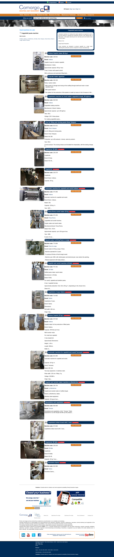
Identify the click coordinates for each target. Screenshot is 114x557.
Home (21, 14)
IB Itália (21, 38)
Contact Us (91, 14)
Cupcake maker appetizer (56, 76)
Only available (88, 18)
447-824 (51, 319)
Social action (37, 517)
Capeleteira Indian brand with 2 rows (60, 422)
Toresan (28, 40)
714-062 (51, 295)
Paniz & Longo (53, 246)
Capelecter (48, 169)
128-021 (51, 56)
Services (32, 14)
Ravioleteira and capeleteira (54, 402)
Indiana (25, 38)
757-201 (51, 266)
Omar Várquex (41, 38)
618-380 (51, 466)
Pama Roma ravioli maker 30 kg (58, 211)
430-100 (51, 80)
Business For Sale (54, 14)
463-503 (51, 100)
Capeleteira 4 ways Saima (56, 292)
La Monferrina (30, 38)
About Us (27, 14)
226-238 (51, 152)
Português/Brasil (53, 2)
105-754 (51, 385)
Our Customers (81, 14)
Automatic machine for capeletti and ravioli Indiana (61, 188)
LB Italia (35, 38)
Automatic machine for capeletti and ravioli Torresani (65, 352)
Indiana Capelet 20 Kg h (55, 315)
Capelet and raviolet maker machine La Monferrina (61, 382)
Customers (37, 508)
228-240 (51, 445)
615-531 (51, 125)
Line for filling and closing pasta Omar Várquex (60, 122)
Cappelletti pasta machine (30, 33)
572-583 (51, 426)
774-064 (51, 243)
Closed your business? (29, 508)
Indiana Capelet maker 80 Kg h (58, 53)
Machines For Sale (42, 14)
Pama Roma (47, 38)
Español (69, 2)
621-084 (51, 356)
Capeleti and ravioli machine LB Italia (60, 263)
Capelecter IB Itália (51, 149)
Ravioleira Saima (53, 462)
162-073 (51, 172)
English (62, 2)
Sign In (78, 9)
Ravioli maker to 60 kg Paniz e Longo (57, 240)
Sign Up (72, 9)
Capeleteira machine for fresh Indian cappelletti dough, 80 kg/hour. (69, 96)
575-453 (51, 215)
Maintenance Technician (69, 14)
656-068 (51, 405)
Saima (24, 40)
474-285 (51, 191)
